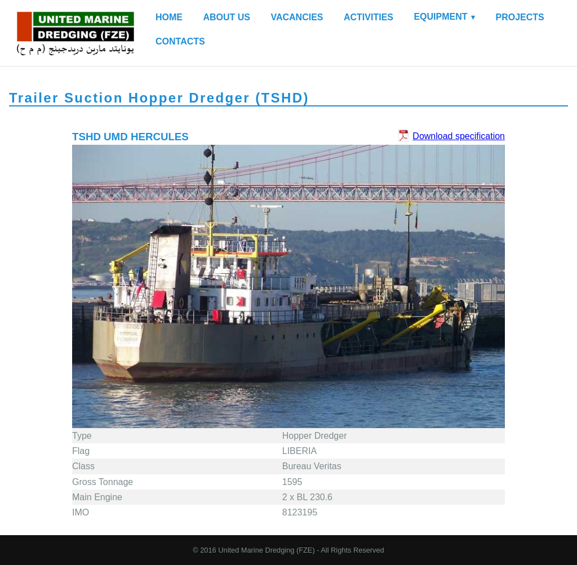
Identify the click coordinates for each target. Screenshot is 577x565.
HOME (169, 17)
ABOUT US (226, 17)
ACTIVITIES (368, 17)
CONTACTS (180, 41)
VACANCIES (296, 17)
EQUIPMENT (440, 16)
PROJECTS (520, 17)
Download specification (458, 136)
